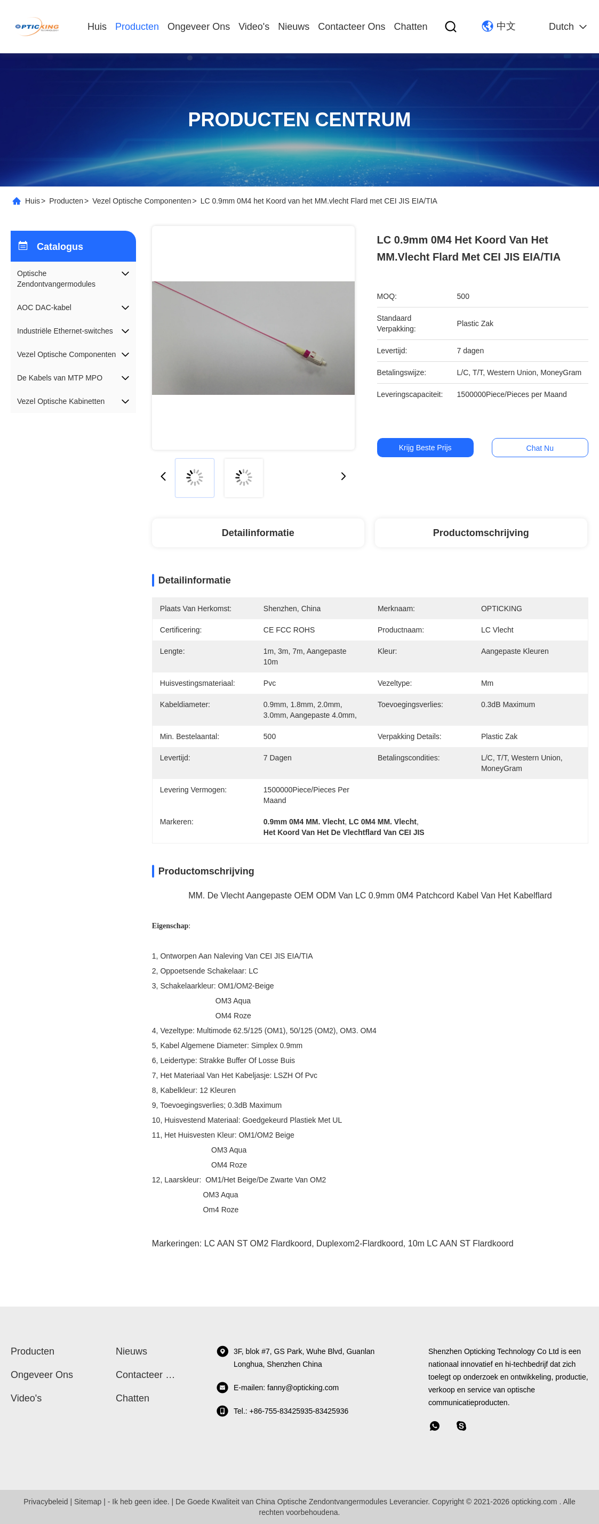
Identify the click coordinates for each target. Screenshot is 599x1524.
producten (137, 26)
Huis (97, 26)
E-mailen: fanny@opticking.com (277, 1387)
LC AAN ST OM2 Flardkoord (258, 1243)
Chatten (410, 26)
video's (253, 26)
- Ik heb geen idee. (139, 1501)
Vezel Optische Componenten (141, 201)
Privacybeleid (45, 1501)
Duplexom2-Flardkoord (359, 1243)
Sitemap (87, 1501)
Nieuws (293, 26)
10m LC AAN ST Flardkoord (461, 1243)
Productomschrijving (481, 533)
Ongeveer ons (198, 26)
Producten (66, 201)
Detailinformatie (258, 533)
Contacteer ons (351, 26)
